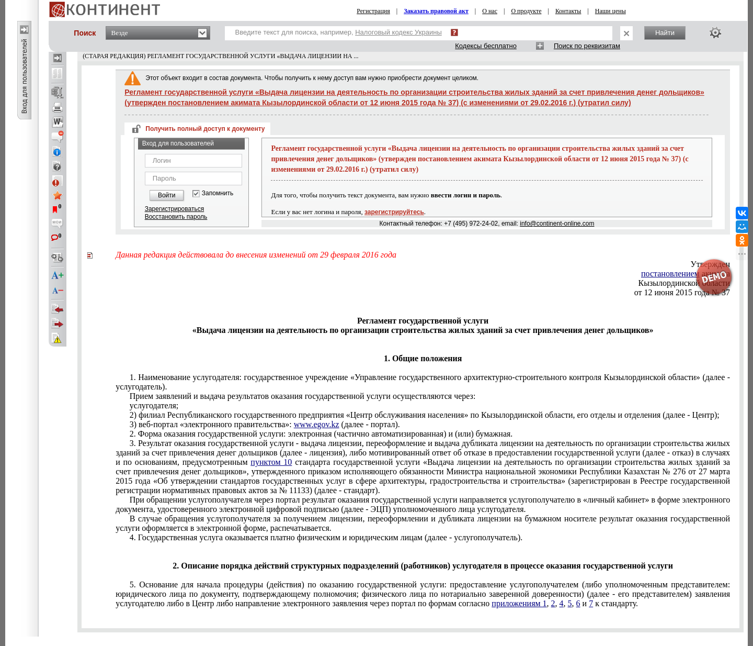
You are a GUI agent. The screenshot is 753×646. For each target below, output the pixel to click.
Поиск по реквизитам (587, 46)
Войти (167, 195)
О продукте (526, 11)
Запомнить (217, 193)
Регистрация (373, 11)
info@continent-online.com (557, 223)
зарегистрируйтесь (394, 212)
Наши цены (610, 11)
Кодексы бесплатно (486, 46)
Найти (665, 33)
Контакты (568, 11)
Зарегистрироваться (174, 209)
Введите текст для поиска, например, (338, 32)
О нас (489, 11)
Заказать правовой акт (436, 11)
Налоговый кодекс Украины (398, 32)
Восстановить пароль (176, 216)
